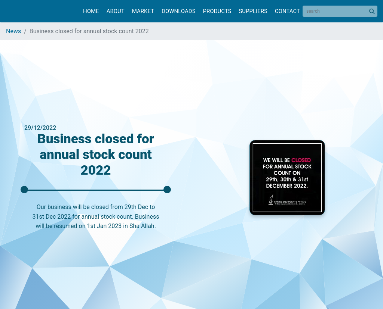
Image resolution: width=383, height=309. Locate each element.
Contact (287, 11)
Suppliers (253, 11)
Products (217, 11)
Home (91, 11)
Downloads (178, 11)
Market (143, 11)
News (13, 31)
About (116, 11)
